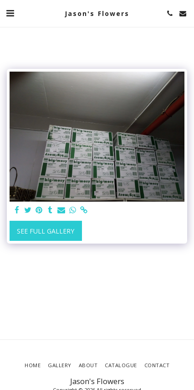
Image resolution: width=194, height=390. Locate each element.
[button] (10, 13)
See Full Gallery (45, 231)
